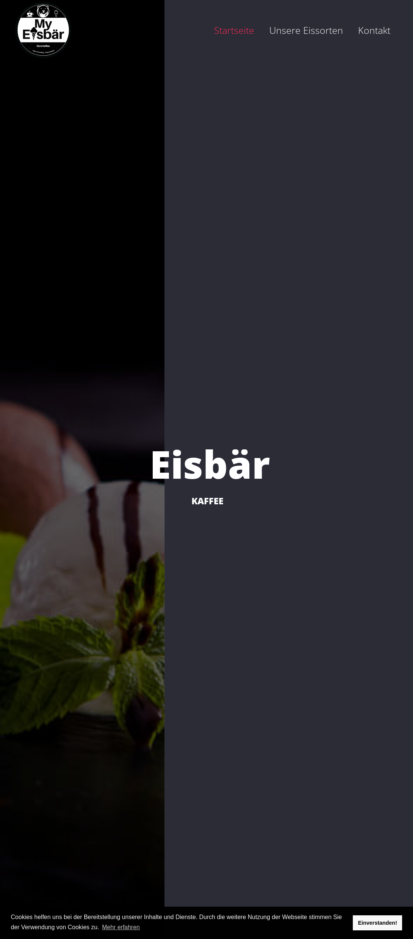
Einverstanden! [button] (377, 923)
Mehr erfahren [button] (121, 927)
